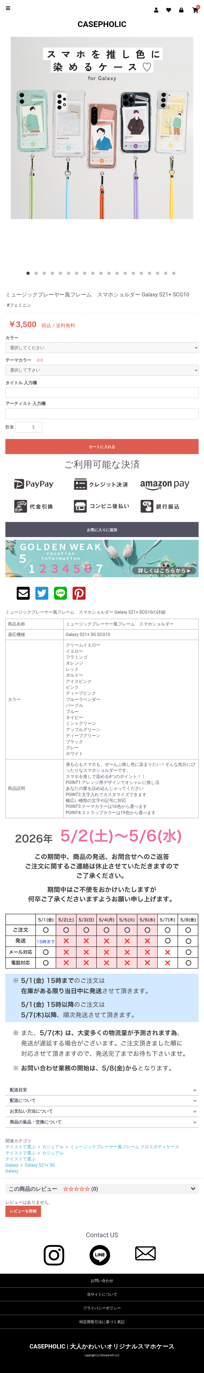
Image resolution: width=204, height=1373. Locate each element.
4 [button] (53, 274)
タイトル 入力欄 (21, 382)
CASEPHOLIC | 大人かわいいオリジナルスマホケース (101, 1346)
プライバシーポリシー (102, 1308)
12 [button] (118, 274)
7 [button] (77, 274)
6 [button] (69, 274)
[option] (102, 128)
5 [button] (61, 274)
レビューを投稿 (23, 1211)
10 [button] (102, 274)
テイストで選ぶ (20, 1146)
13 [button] (126, 274)
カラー (11, 337)
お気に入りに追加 (102, 530)
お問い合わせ (102, 1280)
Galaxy (11, 1165)
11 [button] (110, 274)
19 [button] (175, 274)
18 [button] (166, 274)
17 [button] (158, 274)
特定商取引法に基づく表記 (102, 1322)
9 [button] (94, 274)
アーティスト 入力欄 (25, 403)
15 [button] (142, 274)
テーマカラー (18, 360)
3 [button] (45, 274)
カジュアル (53, 1146)
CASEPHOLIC (102, 24)
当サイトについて (102, 1294)
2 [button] (37, 274)
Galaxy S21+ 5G (40, 1165)
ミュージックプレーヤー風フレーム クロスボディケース (124, 1146)
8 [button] (86, 274)
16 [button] (150, 274)
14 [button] (134, 274)
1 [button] (29, 274)
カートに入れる (102, 447)
